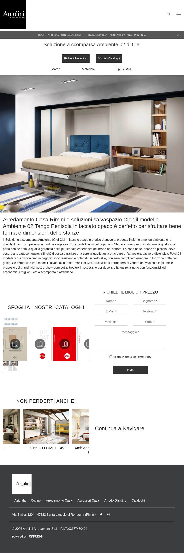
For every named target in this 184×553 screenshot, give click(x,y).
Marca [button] (55, 69)
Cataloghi (138, 500)
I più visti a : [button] (124, 69)
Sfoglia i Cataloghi (109, 58)
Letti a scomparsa (95, 35)
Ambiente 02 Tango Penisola (128, 35)
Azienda (20, 500)
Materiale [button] (88, 69)
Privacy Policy (144, 357)
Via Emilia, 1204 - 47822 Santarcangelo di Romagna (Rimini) (54, 514)
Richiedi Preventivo (75, 58)
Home (41, 35)
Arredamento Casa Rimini (64, 35)
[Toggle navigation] (179, 14)
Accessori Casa (88, 500)
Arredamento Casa (59, 500)
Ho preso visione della (132, 357)
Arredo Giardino (115, 500)
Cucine (36, 500)
